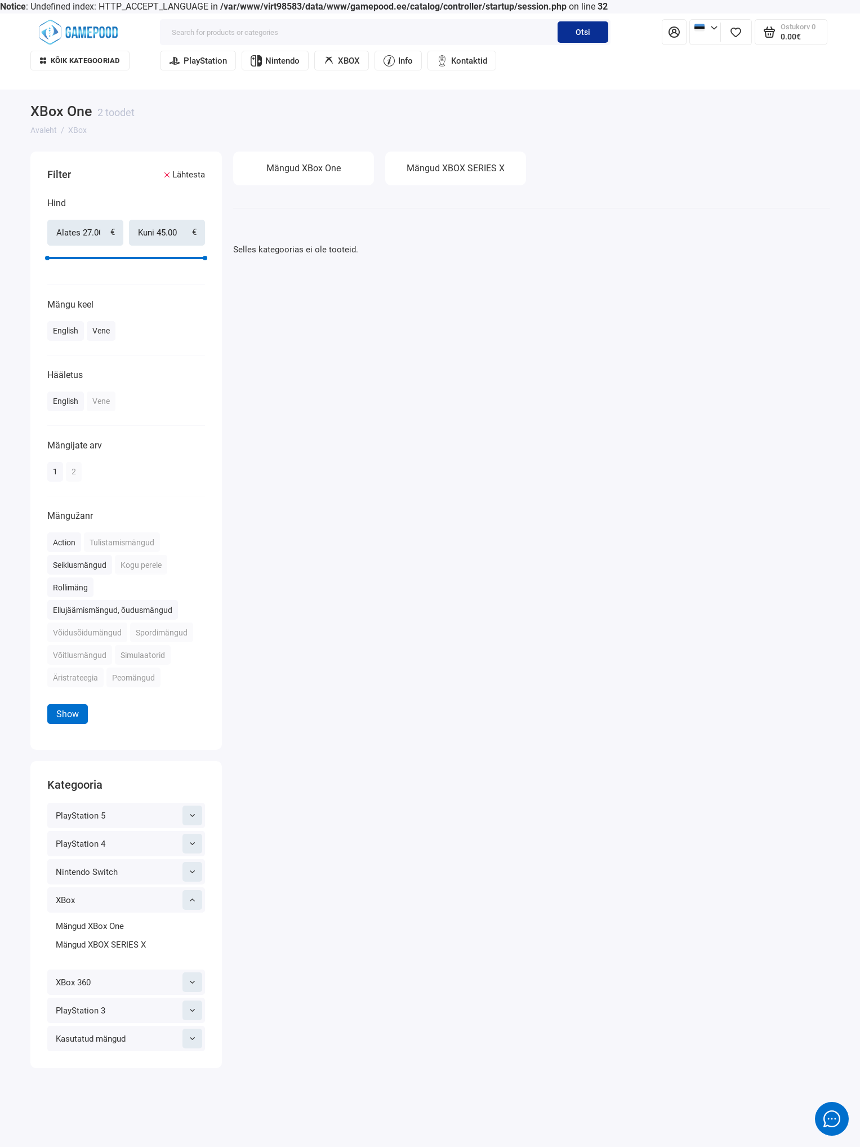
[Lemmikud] (736, 32)
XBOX (341, 60)
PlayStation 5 (129, 815)
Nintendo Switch (129, 872)
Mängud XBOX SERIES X (101, 945)
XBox (129, 900)
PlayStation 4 (129, 843)
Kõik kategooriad (80, 60)
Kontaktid (461, 60)
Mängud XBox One (90, 926)
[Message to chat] (832, 1119)
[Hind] (26, 153)
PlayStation (198, 60)
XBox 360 (129, 982)
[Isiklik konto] (674, 32)
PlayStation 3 (129, 1010)
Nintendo (275, 60)
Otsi (583, 32)
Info (398, 60)
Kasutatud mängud (129, 1038)
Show (67, 714)
